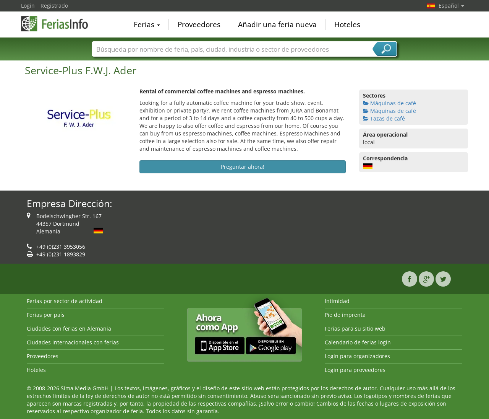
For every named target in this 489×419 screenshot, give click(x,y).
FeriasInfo (59, 23)
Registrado (54, 5)
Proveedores (199, 24)
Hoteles (347, 24)
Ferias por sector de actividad (64, 301)
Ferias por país (46, 314)
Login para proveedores (355, 369)
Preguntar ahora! (242, 166)
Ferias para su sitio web (355, 328)
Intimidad (337, 301)
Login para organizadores (357, 356)
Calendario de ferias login (358, 342)
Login (28, 5)
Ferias (147, 24)
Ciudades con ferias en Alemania (69, 328)
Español (451, 5)
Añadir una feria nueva (277, 24)
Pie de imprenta (345, 314)
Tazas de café (384, 118)
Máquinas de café (389, 103)
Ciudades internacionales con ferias (73, 342)
